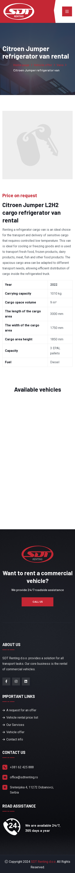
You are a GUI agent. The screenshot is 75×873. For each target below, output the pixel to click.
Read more (37, 500)
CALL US (38, 601)
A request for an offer (21, 710)
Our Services (15, 725)
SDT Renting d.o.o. (43, 862)
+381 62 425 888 (22, 767)
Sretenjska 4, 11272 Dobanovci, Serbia (32, 789)
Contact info (14, 739)
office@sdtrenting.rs (24, 777)
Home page (21, 65)
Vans (60, 65)
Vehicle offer (43, 65)
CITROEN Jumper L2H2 (37, 483)
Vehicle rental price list (22, 717)
